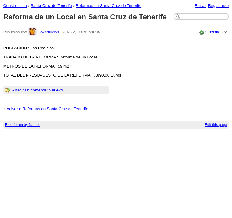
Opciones (214, 32)
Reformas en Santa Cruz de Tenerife (108, 5)
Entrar (200, 5)
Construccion (15, 5)
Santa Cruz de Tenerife (51, 5)
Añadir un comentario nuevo (37, 90)
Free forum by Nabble (22, 125)
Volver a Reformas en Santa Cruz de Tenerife (47, 109)
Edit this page (216, 125)
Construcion (48, 32)
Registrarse (218, 5)
